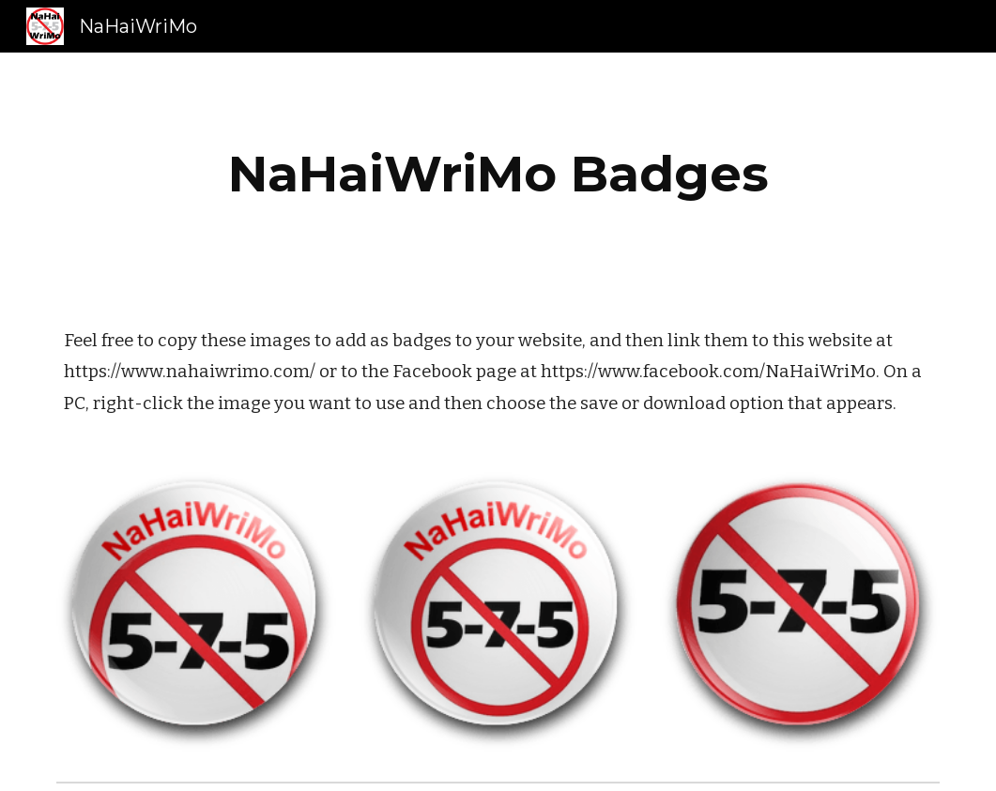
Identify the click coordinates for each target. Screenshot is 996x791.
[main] (498, 174)
